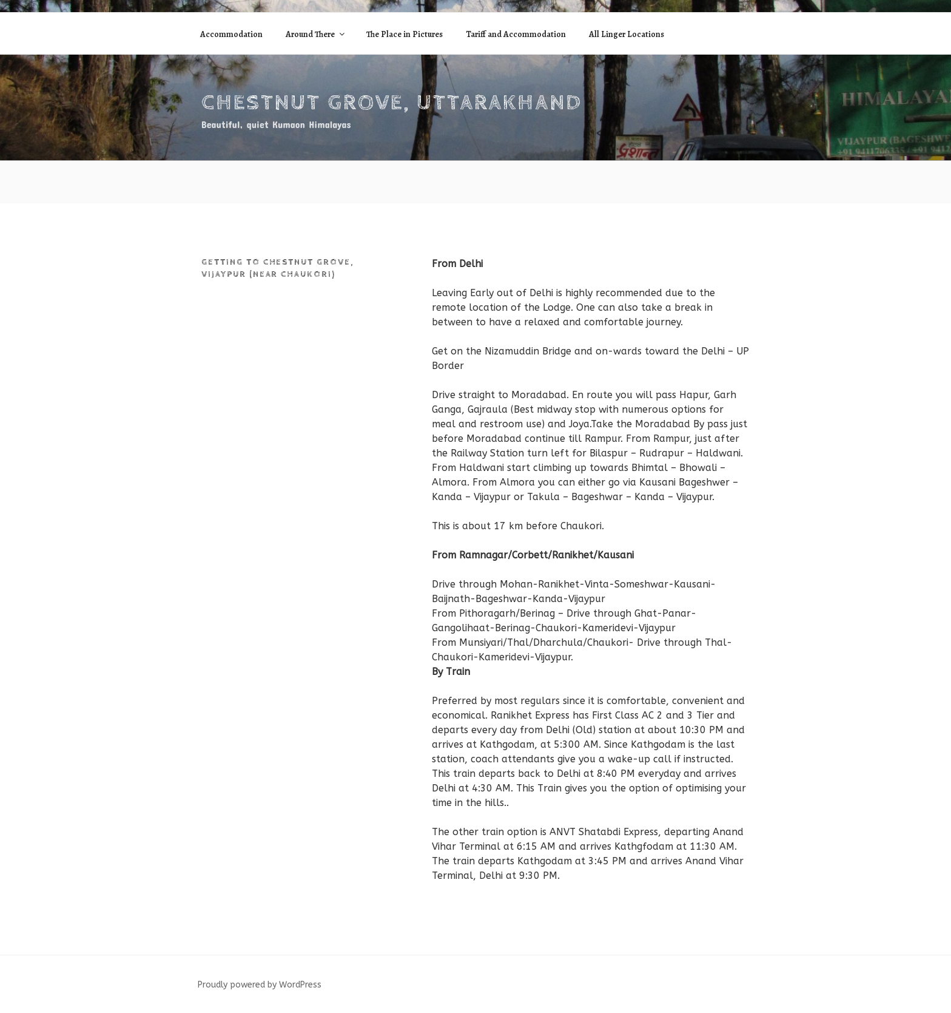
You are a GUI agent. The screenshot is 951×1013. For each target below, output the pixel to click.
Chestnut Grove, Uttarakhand (391, 103)
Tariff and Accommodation (516, 34)
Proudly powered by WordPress (259, 985)
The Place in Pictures (404, 34)
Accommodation (231, 34)
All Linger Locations (626, 34)
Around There (316, 34)
